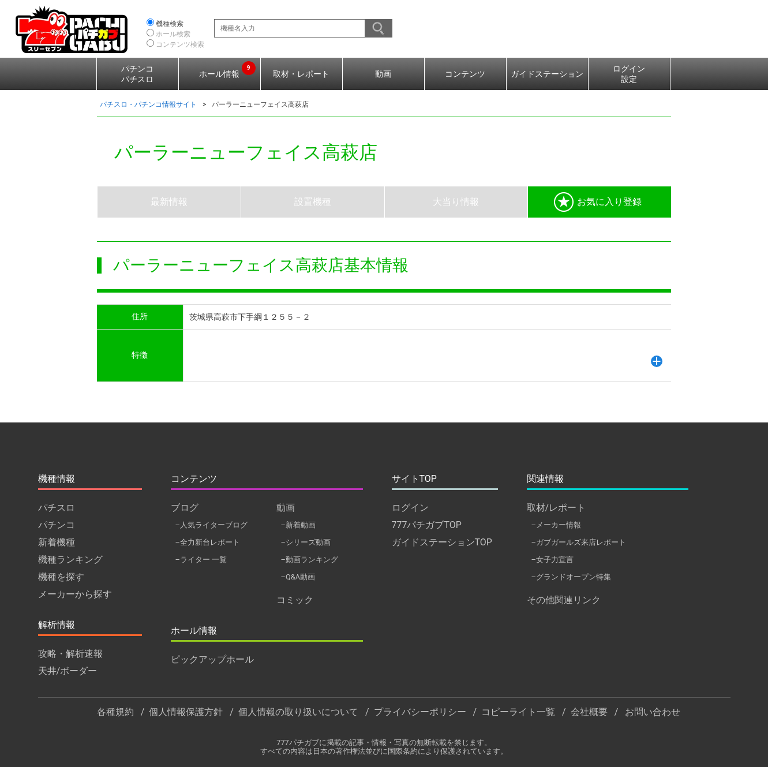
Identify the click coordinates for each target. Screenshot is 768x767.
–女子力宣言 (552, 559)
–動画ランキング (309, 559)
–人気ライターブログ (211, 525)
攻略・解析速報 (70, 653)
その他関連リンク (564, 599)
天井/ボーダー (68, 670)
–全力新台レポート (207, 542)
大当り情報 (456, 201)
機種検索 (169, 24)
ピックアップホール (212, 659)
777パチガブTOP (427, 524)
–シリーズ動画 (306, 542)
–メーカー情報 (556, 525)
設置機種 (312, 201)
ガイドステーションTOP (442, 542)
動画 (383, 73)
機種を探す (61, 576)
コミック (294, 599)
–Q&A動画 (298, 577)
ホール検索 (173, 34)
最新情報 (169, 201)
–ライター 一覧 (201, 559)
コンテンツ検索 (180, 44)
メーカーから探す (75, 594)
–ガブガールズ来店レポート (578, 542)
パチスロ (56, 507)
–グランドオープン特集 (571, 577)
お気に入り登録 (598, 202)
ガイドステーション (547, 73)
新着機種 (56, 542)
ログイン (410, 507)
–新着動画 (298, 525)
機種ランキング (70, 559)
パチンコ (56, 524)
